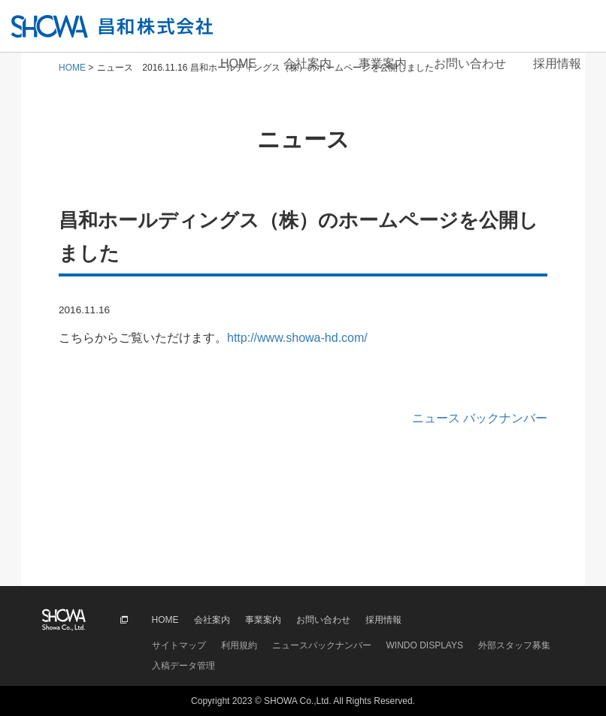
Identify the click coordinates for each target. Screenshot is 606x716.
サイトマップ (179, 645)
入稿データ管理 (183, 665)
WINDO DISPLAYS (424, 645)
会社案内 (307, 63)
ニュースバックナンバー (321, 645)
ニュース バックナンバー (479, 418)
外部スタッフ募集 (514, 645)
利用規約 (239, 645)
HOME (238, 63)
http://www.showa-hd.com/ (297, 337)
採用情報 (557, 63)
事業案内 (383, 63)
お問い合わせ (470, 63)
